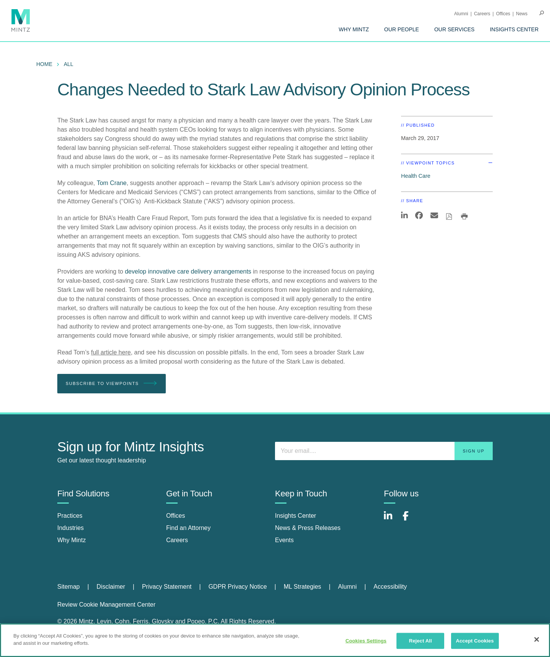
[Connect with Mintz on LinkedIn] (391, 519)
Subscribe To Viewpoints (111, 383)
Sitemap (68, 586)
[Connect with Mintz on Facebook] (410, 519)
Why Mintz (354, 29)
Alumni (461, 13)
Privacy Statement (167, 586)
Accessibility (390, 586)
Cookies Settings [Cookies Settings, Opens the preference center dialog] (366, 641)
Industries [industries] (70, 528)
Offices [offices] (175, 515)
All (68, 64)
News (521, 13)
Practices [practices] (69, 515)
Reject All (420, 641)
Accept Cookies (474, 641)
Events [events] (284, 540)
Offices (503, 13)
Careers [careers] (177, 540)
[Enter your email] (384, 451)
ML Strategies (302, 586)
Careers (482, 13)
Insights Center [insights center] (295, 515)
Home (44, 64)
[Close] (536, 639)
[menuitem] (354, 29)
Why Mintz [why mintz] (71, 540)
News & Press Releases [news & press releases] (308, 528)
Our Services (454, 29)
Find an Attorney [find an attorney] (188, 528)
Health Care (415, 176)
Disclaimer (111, 586)
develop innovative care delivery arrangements (188, 271)
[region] (275, 640)
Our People (401, 29)
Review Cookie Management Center (106, 604)
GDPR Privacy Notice (238, 586)
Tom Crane (111, 183)
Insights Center (514, 29)
